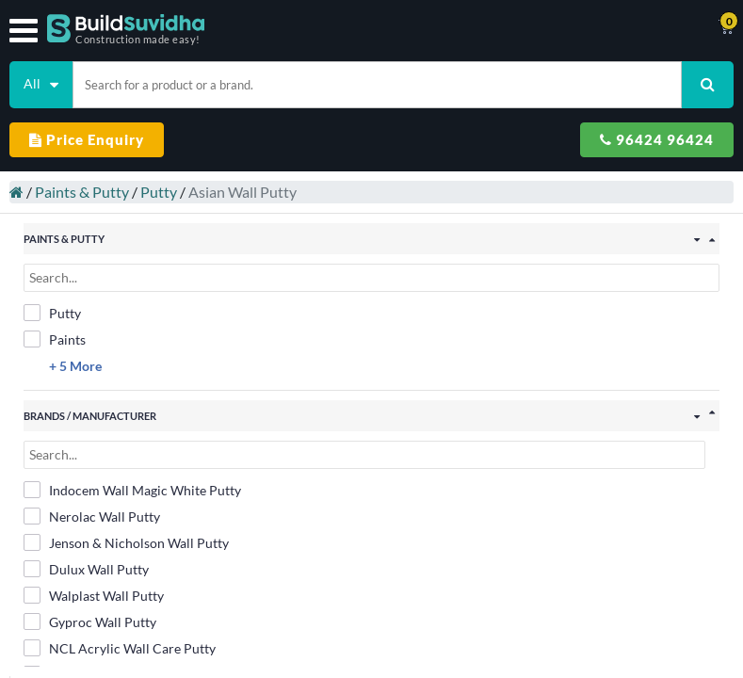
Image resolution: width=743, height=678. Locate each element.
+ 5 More (75, 366)
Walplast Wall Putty (94, 595)
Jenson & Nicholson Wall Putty (126, 542)
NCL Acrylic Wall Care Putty (120, 647)
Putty (158, 192)
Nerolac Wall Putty (92, 516)
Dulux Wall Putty (86, 568)
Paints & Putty (82, 192)
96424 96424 (657, 139)
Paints (55, 339)
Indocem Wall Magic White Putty (132, 489)
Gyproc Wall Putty (90, 621)
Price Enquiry (86, 139)
